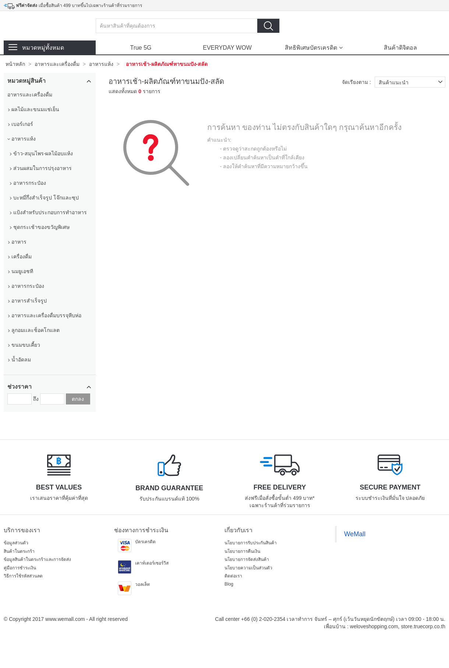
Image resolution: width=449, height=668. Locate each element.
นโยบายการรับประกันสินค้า (250, 542)
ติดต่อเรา (233, 576)
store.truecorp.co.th (423, 626)
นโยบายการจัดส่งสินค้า (246, 559)
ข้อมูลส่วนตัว (16, 542)
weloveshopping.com (374, 626)
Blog (228, 584)
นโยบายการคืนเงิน (242, 551)
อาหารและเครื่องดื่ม (57, 64)
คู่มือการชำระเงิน (20, 567)
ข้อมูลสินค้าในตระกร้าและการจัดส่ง (37, 559)
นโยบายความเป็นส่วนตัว (248, 567)
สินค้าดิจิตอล (400, 48)
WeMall (354, 534)
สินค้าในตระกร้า (19, 551)
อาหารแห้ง (101, 64)
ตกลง (78, 399)
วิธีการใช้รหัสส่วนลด (23, 576)
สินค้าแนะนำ (412, 82)
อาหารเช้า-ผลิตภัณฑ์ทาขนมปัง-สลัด (167, 64)
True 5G (140, 48)
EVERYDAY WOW (227, 48)
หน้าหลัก (15, 64)
